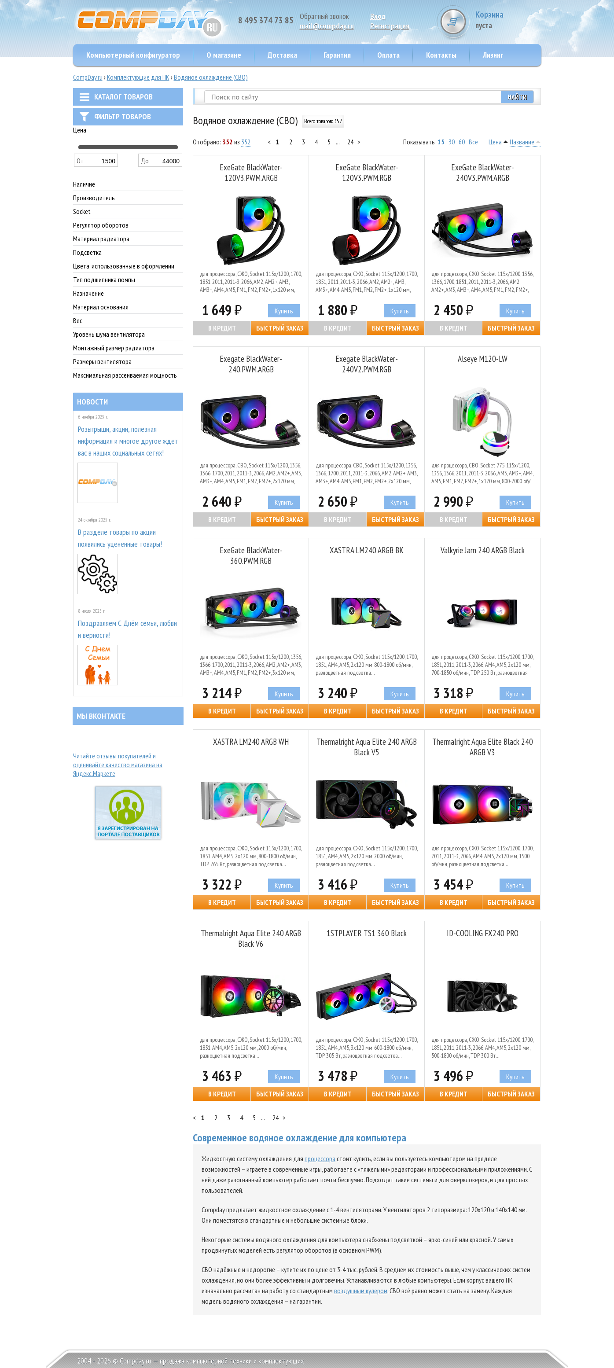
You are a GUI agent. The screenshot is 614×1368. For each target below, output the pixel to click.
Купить (284, 310)
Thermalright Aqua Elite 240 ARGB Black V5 (366, 747)
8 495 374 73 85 (266, 20)
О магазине (223, 55)
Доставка (282, 55)
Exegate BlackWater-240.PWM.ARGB (251, 364)
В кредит (222, 328)
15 (441, 141)
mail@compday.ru (327, 26)
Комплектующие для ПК (138, 77)
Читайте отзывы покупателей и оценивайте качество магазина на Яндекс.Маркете (117, 764)
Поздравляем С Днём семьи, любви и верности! (127, 629)
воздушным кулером (360, 1290)
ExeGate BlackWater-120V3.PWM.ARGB (251, 172)
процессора (320, 1158)
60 (462, 141)
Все (473, 141)
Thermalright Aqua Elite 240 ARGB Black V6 (251, 938)
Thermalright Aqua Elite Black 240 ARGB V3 (482, 747)
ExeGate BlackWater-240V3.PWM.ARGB (482, 172)
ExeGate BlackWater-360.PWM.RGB (251, 555)
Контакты (441, 55)
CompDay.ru (88, 77)
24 (350, 141)
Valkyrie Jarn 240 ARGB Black (483, 550)
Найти (517, 96)
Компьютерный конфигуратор (133, 55)
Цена (495, 141)
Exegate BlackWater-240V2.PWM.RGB (366, 364)
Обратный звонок (324, 16)
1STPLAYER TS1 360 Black (367, 933)
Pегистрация (389, 26)
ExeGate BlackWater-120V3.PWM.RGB (366, 172)
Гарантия (337, 55)
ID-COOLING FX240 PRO (482, 933)
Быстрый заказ (279, 328)
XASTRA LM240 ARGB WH (251, 741)
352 (245, 141)
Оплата (388, 55)
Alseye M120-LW (482, 358)
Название (522, 141)
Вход (378, 16)
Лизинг (493, 55)
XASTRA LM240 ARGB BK (367, 550)
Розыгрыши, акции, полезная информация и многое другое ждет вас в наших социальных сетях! (128, 441)
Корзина (508, 19)
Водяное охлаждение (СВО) (211, 77)
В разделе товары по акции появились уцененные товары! (120, 538)
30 (452, 141)
